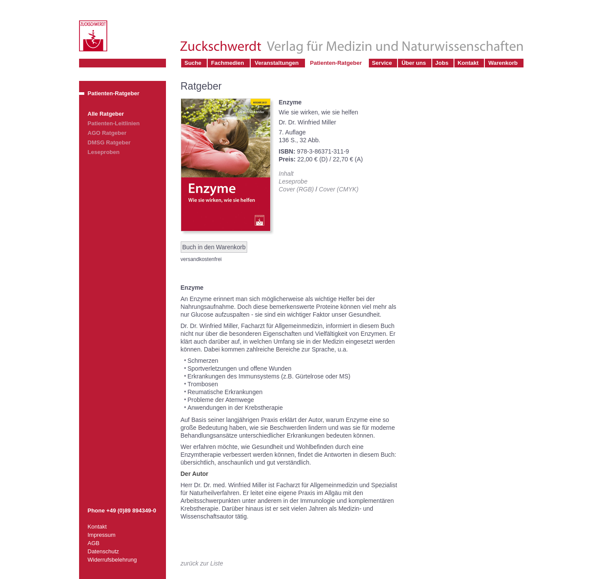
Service (382, 63)
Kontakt (467, 63)
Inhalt (286, 173)
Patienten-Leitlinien (114, 123)
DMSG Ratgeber (109, 142)
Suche (193, 63)
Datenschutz (103, 551)
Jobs (441, 63)
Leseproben (104, 152)
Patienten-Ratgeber (336, 63)
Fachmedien (227, 63)
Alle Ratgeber (106, 113)
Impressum (102, 535)
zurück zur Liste (202, 563)
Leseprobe (293, 181)
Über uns (413, 63)
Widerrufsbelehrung (112, 559)
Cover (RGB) (296, 189)
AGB (93, 543)
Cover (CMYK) (338, 189)
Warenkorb (502, 63)
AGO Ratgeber (107, 133)
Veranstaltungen (276, 63)
